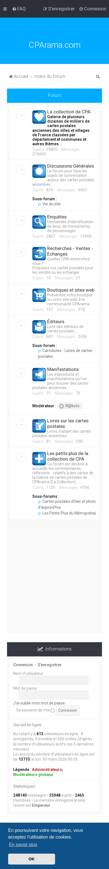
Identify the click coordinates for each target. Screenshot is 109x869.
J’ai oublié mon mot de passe (39, 703)
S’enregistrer (50, 665)
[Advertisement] (54, 579)
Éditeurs (55, 321)
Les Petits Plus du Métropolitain (68, 513)
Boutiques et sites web (70, 290)
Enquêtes (57, 217)
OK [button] (32, 859)
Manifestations (63, 369)
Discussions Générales (70, 166)
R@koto (69, 406)
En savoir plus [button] (23, 844)
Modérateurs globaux (33, 774)
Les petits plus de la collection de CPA (67, 456)
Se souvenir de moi (35, 710)
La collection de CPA (68, 112)
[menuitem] (19, 9)
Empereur (41, 805)
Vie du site (49, 204)
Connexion (23, 665)
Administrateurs (47, 769)
